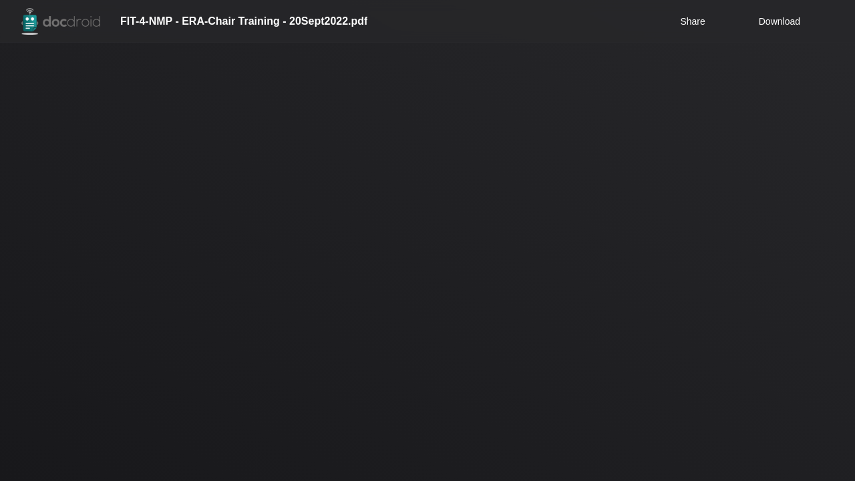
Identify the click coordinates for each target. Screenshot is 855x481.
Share (692, 21)
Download (770, 21)
